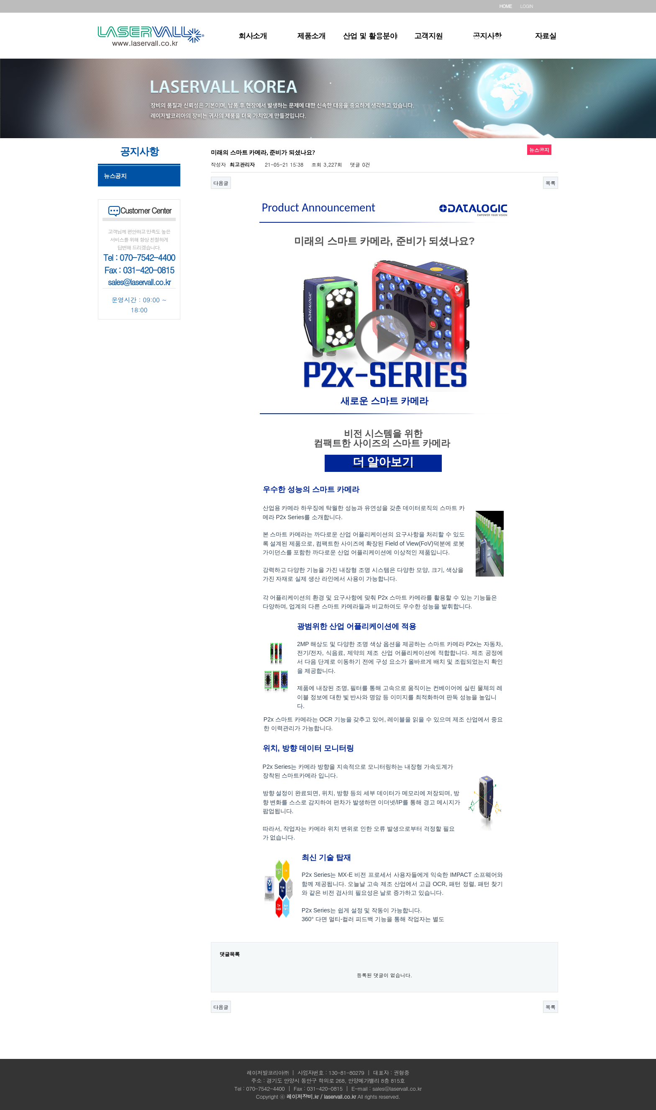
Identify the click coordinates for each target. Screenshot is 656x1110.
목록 (551, 182)
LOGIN (526, 6)
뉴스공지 (115, 176)
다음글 (220, 182)
